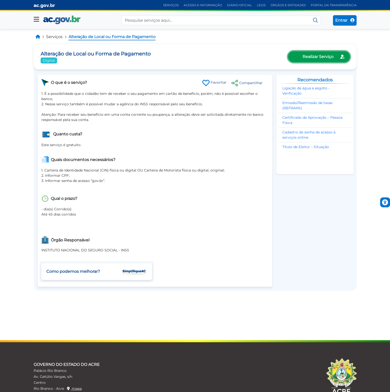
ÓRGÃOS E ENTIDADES (288, 5)
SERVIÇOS (171, 5)
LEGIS (261, 5)
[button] (36, 19)
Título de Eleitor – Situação (305, 147)
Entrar (344, 20)
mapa (74, 388)
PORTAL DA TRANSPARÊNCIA (334, 5)
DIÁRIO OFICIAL (239, 5)
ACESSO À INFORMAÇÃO (203, 5)
